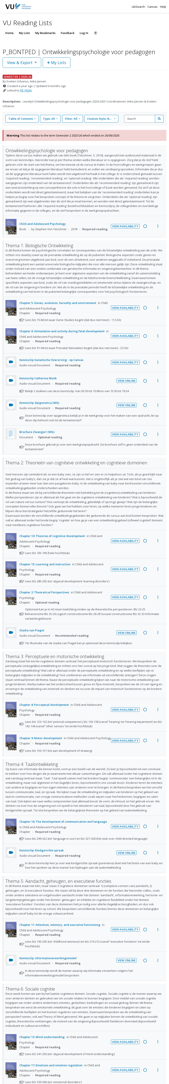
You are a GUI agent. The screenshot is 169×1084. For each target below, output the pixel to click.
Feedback (67, 33)
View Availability (125, 226)
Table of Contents (21, 119)
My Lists (24, 33)
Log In (84, 33)
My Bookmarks (45, 33)
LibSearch (139, 7)
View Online (127, 381)
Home (9, 33)
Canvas (152, 7)
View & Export (20, 62)
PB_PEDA (26, 90)
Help (163, 7)
